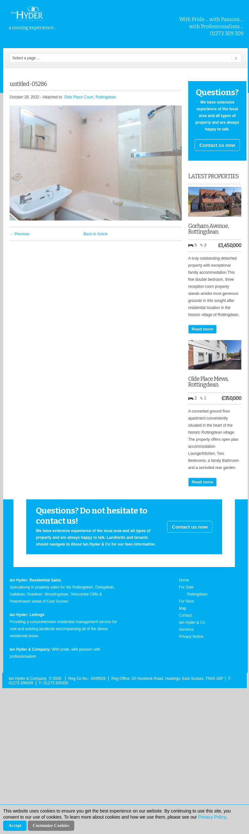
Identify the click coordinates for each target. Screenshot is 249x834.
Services (186, 629)
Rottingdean (197, 594)
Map (182, 608)
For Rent (186, 601)
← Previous (19, 234)
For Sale (186, 587)
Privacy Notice (191, 636)
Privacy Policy (212, 817)
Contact (185, 615)
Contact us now (217, 145)
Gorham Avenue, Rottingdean (208, 228)
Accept (14, 825)
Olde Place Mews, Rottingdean (208, 381)
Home (184, 580)
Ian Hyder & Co (192, 622)
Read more (202, 329)
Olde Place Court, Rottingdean (90, 97)
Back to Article (96, 234)
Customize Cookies (51, 825)
